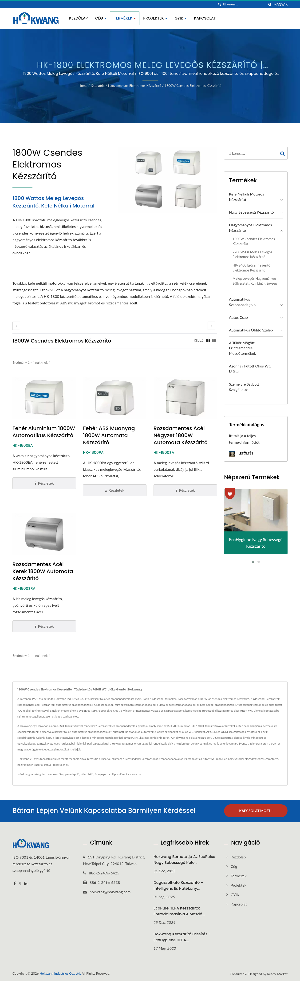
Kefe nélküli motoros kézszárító (246, 197)
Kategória (98, 86)
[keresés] (219, 4)
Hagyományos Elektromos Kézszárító (134, 86)
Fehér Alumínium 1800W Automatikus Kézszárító (43, 432)
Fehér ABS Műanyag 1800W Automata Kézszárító (109, 435)
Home (83, 86)
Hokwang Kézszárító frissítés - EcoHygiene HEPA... (182, 936)
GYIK (181, 18)
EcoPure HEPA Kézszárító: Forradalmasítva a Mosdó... (179, 911)
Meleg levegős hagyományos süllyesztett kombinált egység (255, 280)
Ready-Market (277, 974)
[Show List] (214, 340)
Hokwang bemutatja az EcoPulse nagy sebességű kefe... (184, 859)
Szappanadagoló (69, 774)
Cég (100, 18)
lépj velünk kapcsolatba (126, 774)
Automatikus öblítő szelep (251, 330)
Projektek (155, 18)
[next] (211, 326)
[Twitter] (20, 883)
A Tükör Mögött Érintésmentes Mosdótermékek (242, 348)
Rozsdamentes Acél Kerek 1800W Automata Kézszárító (42, 571)
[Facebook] (15, 883)
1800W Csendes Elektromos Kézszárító (193, 86)
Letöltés (241, 454)
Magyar (280, 4)
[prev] (16, 326)
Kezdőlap (78, 18)
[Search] (244, 4)
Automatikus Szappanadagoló (242, 302)
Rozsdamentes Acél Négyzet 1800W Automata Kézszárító (181, 435)
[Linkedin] (25, 883)
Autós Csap (238, 317)
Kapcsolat (205, 18)
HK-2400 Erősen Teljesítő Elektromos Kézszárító (251, 267)
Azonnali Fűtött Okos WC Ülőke (250, 369)
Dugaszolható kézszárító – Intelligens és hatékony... (178, 885)
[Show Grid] (208, 340)
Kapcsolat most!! (255, 811)
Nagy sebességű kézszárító (251, 212)
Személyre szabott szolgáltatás (244, 387)
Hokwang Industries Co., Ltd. (60, 973)
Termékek (125, 18)
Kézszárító (87, 774)
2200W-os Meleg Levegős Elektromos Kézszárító (252, 254)
